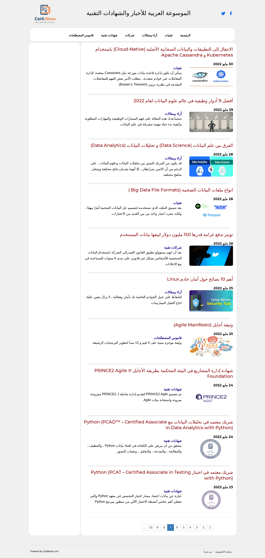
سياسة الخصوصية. (223, 551)
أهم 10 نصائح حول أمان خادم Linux (200, 279)
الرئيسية (185, 35)
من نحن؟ (208, 551)
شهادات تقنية (109, 35)
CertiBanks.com (51, 551)
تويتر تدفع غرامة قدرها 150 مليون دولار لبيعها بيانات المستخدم (176, 234)
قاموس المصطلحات (81, 35)
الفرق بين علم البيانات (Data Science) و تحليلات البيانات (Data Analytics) (162, 145)
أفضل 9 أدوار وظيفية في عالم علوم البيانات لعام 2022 (183, 100)
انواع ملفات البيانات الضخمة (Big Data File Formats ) (180, 190)
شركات (129, 35)
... (144, 527)
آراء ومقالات (149, 35)
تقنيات (168, 35)
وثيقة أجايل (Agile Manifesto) (203, 324)
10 (150, 527)
